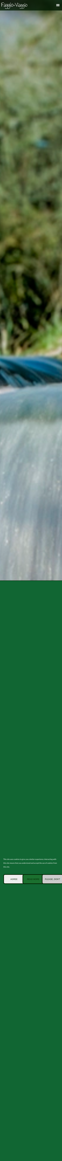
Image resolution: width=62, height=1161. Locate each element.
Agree (13, 879)
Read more (33, 879)
